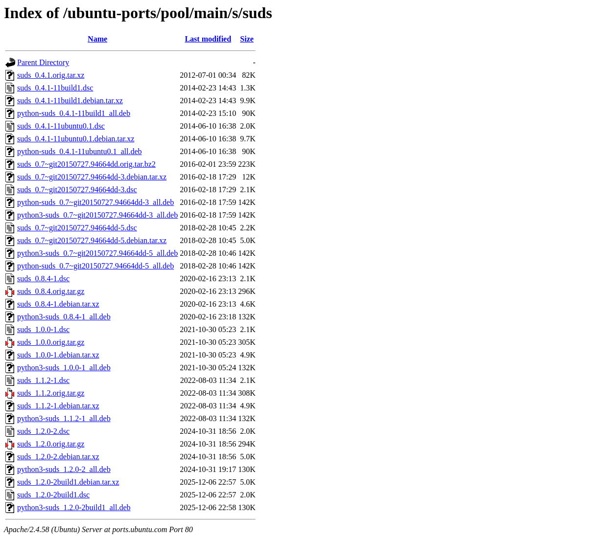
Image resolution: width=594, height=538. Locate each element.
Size (247, 39)
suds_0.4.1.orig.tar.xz (50, 75)
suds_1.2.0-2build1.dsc (53, 495)
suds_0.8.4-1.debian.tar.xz (58, 304)
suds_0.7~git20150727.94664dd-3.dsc (77, 189)
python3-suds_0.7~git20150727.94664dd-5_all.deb (97, 253)
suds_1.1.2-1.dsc (43, 380)
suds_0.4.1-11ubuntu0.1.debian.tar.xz (75, 138)
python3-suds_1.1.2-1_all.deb (64, 418)
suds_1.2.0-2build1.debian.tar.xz (68, 482)
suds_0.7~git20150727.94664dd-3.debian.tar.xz (91, 177)
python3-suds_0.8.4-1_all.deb (64, 317)
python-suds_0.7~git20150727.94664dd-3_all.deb (95, 202)
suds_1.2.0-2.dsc (43, 431)
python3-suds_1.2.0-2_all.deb (64, 469)
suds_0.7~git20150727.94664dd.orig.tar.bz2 (86, 164)
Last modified (208, 39)
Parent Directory (43, 62)
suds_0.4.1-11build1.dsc (55, 88)
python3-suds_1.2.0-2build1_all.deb (74, 507)
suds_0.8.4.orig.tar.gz (50, 291)
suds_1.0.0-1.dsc (43, 329)
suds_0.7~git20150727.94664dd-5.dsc (77, 228)
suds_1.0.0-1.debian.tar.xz (58, 355)
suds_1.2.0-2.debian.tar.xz (58, 456)
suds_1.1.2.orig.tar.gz (50, 393)
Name (97, 39)
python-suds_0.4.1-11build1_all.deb (73, 113)
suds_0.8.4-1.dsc (43, 278)
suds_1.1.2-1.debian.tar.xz (58, 406)
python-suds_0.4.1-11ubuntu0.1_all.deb (79, 151)
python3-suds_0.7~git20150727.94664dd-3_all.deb (97, 215)
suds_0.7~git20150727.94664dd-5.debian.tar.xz (91, 240)
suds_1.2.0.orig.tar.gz (50, 444)
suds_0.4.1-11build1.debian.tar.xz (70, 100)
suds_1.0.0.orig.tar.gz (50, 342)
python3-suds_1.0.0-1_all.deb (64, 367)
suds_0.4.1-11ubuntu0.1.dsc (61, 126)
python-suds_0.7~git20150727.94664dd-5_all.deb (95, 266)
